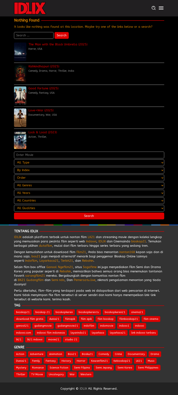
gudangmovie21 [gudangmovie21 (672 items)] (67, 325)
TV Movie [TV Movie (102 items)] (37, 374)
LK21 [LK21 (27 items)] (139, 360)
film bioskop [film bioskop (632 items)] (106, 318)
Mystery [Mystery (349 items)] (21, 367)
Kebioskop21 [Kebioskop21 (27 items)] (122, 360)
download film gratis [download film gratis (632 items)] (29, 318)
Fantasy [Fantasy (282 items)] (51, 360)
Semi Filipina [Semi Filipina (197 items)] (82, 367)
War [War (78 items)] (72, 374)
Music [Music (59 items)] (151, 360)
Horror (32, 48)
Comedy (32, 70)
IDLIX (17, 237)
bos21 (35, 256)
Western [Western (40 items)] (85, 374)
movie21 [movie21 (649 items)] (53, 339)
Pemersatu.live (84, 280)
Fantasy (43, 92)
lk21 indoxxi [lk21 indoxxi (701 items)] (34, 339)
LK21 (91, 237)
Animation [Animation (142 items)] (55, 354)
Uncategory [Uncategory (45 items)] (56, 374)
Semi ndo (58, 280)
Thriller (62, 70)
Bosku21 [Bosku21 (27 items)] (87, 354)
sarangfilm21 (35, 276)
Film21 (81, 252)
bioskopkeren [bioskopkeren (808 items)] (64, 312)
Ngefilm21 (65, 267)
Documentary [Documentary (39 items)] (136, 354)
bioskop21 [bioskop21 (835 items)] (23, 312)
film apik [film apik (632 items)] (86, 318)
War (48, 114)
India (71, 70)
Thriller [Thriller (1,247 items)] (20, 374)
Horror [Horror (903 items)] (81, 360)
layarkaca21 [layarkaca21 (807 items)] (118, 332)
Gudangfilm (35, 280)
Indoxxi (91, 241)
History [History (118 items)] (66, 360)
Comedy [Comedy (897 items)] (104, 354)
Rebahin (87, 261)
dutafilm (45, 246)
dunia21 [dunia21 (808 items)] (54, 318)
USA (39, 48)
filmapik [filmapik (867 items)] (70, 318)
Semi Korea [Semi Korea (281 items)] (125, 367)
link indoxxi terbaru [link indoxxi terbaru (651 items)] (143, 332)
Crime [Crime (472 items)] (118, 354)
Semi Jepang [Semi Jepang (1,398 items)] (104, 367)
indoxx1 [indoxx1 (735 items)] (124, 325)
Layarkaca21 (49, 261)
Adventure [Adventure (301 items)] (36, 354)
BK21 (21, 280)
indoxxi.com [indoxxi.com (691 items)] (23, 332)
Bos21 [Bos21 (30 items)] (72, 354)
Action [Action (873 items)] (20, 354)
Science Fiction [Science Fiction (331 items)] (59, 367)
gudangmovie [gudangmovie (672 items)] (43, 325)
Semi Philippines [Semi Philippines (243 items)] (148, 367)
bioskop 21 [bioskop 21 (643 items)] (42, 312)
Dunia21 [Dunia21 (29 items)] (21, 360)
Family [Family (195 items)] (36, 360)
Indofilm (31, 261)
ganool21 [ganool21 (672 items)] (22, 325)
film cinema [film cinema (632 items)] (151, 318)
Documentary (36, 114)
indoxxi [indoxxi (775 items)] (139, 325)
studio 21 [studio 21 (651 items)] (71, 339)
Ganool (51, 267)
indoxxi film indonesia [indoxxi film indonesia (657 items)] (51, 332)
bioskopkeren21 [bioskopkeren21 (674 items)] (115, 312)
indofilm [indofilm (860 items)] (89, 325)
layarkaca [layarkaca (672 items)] (98, 332)
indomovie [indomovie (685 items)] (106, 325)
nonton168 (127, 252)
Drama (43, 70)
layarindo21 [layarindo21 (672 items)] (78, 332)
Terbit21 (67, 261)
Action (32, 136)
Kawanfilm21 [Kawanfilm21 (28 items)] (99, 360)
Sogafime (90, 267)
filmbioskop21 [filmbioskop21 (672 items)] (128, 318)
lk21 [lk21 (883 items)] (18, 339)
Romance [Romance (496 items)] (38, 367)
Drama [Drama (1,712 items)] (155, 354)
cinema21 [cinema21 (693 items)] (137, 312)
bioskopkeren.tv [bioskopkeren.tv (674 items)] (89, 312)
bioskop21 (138, 241)
